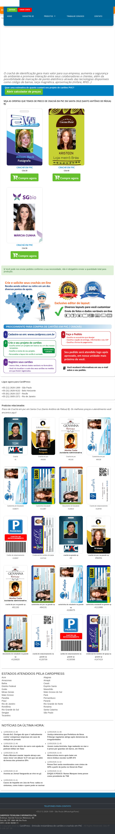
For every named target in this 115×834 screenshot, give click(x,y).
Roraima (48, 706)
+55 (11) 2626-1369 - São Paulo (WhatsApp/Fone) (57, 811)
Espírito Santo (50, 686)
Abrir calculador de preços (24, 91)
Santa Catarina (51, 709)
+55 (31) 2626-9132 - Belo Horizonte (19, 390)
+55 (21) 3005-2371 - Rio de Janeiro (18, 396)
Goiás (4, 689)
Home (9, 16)
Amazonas (7, 680)
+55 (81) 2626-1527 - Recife (15, 393)
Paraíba (5, 698)
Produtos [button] (49, 16)
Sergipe (5, 712)
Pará (46, 695)
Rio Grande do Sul (10, 709)
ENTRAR (12, 10)
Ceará (46, 683)
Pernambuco (49, 698)
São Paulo (48, 712)
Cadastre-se (28, 16)
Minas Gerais (8, 692)
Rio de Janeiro (8, 704)
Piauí (4, 701)
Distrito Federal (9, 686)
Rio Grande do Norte (53, 704)
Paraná (47, 701)
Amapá (47, 680)
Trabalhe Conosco (75, 16)
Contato (98, 16)
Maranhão (48, 689)
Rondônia (6, 706)
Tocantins (6, 715)
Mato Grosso (8, 695)
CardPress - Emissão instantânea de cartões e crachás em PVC (51, 825)
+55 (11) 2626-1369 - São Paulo (17, 387)
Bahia (4, 683)
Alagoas (47, 677)
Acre (4, 677)
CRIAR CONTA (25, 10)
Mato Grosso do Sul (53, 692)
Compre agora (25, 177)
